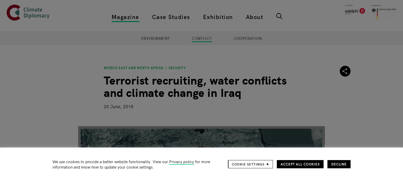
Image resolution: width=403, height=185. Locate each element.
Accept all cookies (300, 164)
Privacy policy (181, 161)
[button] (250, 164)
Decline (339, 164)
